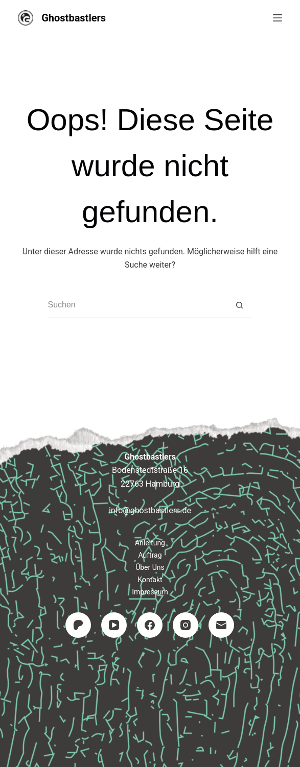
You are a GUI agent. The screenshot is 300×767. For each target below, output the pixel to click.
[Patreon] (78, 625)
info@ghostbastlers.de (150, 510)
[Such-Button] (239, 305)
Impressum (150, 592)
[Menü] (277, 17)
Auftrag (149, 555)
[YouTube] (114, 625)
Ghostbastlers (73, 18)
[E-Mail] (221, 625)
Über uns (150, 567)
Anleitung (150, 543)
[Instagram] (185, 625)
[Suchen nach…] (137, 305)
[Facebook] (150, 625)
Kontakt (149, 580)
